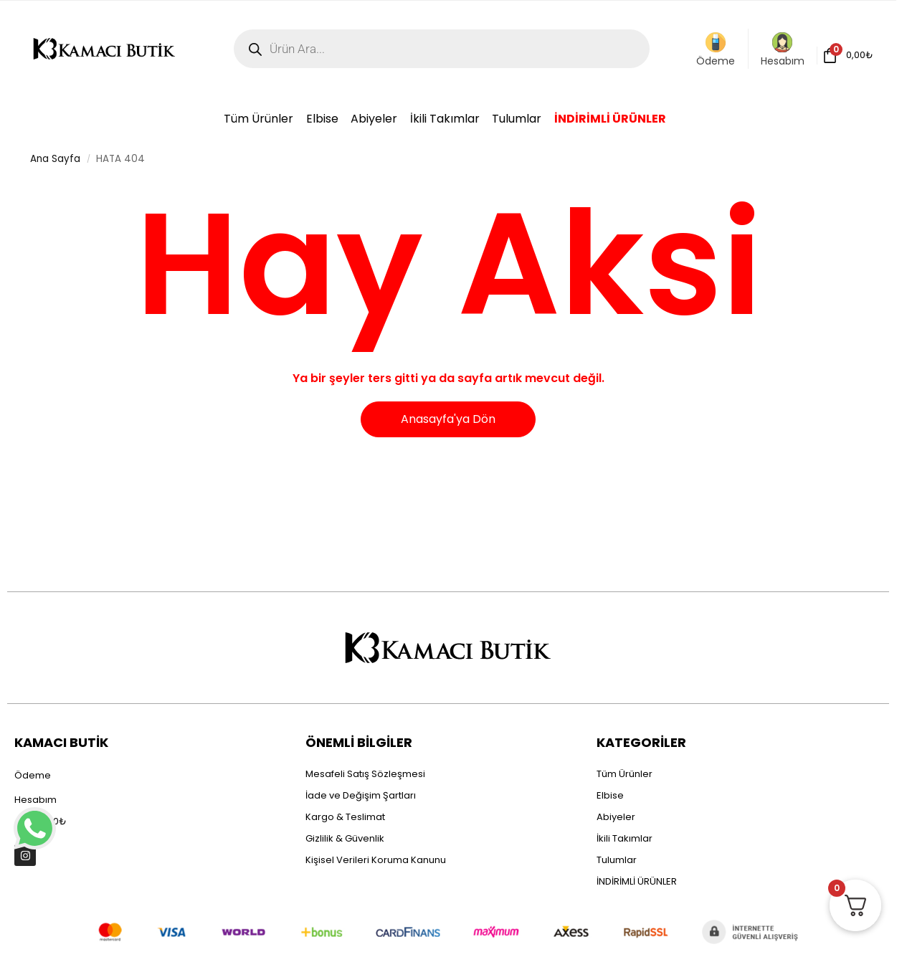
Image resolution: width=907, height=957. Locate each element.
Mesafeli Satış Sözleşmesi (365, 774)
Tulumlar (617, 860)
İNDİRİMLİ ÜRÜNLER (637, 881)
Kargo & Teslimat (345, 817)
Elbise (610, 795)
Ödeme (715, 50)
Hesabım (782, 50)
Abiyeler (616, 817)
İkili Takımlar (624, 838)
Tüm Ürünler (624, 774)
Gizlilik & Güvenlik (344, 838)
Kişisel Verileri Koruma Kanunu (375, 860)
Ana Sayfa (55, 159)
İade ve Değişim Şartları (360, 795)
